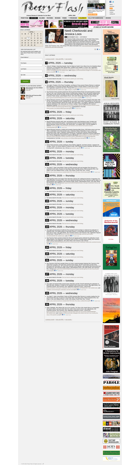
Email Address (25, 57)
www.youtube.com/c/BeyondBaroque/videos (58, 108)
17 (38, 40)
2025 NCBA (34, 18)
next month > (68, 59)
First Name (23, 63)
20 (25, 43)
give (111, 8)
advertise (112, 6)
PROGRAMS (73, 18)
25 (41, 43)
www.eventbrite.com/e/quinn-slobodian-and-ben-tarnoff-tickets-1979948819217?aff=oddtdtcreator (72, 288)
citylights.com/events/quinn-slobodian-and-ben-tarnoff (60, 289)
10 (38, 38)
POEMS (64, 18)
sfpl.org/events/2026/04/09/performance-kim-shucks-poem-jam (63, 97)
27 (25, 45)
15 (31, 40)
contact (111, 12)
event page (62, 72)
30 (34, 45)
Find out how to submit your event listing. (72, 78)
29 (31, 45)
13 (25, 40)
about (111, 4)
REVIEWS (57, 18)
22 (31, 43)
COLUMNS (42, 18)
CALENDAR (82, 18)
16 (34, 40)
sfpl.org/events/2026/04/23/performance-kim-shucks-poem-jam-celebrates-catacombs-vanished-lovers (73, 242)
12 (22, 40)
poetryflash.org (74, 148)
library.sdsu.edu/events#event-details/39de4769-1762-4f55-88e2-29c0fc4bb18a (67, 172)
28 (28, 45)
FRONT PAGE (24, 18)
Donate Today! (92, 14)
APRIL (32, 32)
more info (28, 90)
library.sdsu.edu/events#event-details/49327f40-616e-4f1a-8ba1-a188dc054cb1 (67, 301)
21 (28, 43)
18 (41, 40)
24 (38, 43)
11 (41, 38)
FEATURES (50, 18)
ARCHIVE (108, 18)
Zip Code (23, 74)
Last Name (23, 69)
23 (34, 43)
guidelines (112, 10)
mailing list (112, 14)
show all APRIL (60, 59)
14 (28, 40)
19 (22, 43)
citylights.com (71, 89)
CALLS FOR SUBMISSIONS (95, 18)
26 (22, 45)
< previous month (49, 59)
